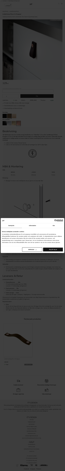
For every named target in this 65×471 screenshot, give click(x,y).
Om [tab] (54, 225)
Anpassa (32, 249)
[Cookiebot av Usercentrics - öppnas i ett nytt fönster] (55, 220)
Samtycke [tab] (11, 225)
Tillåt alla (53, 249)
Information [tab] (32, 225)
